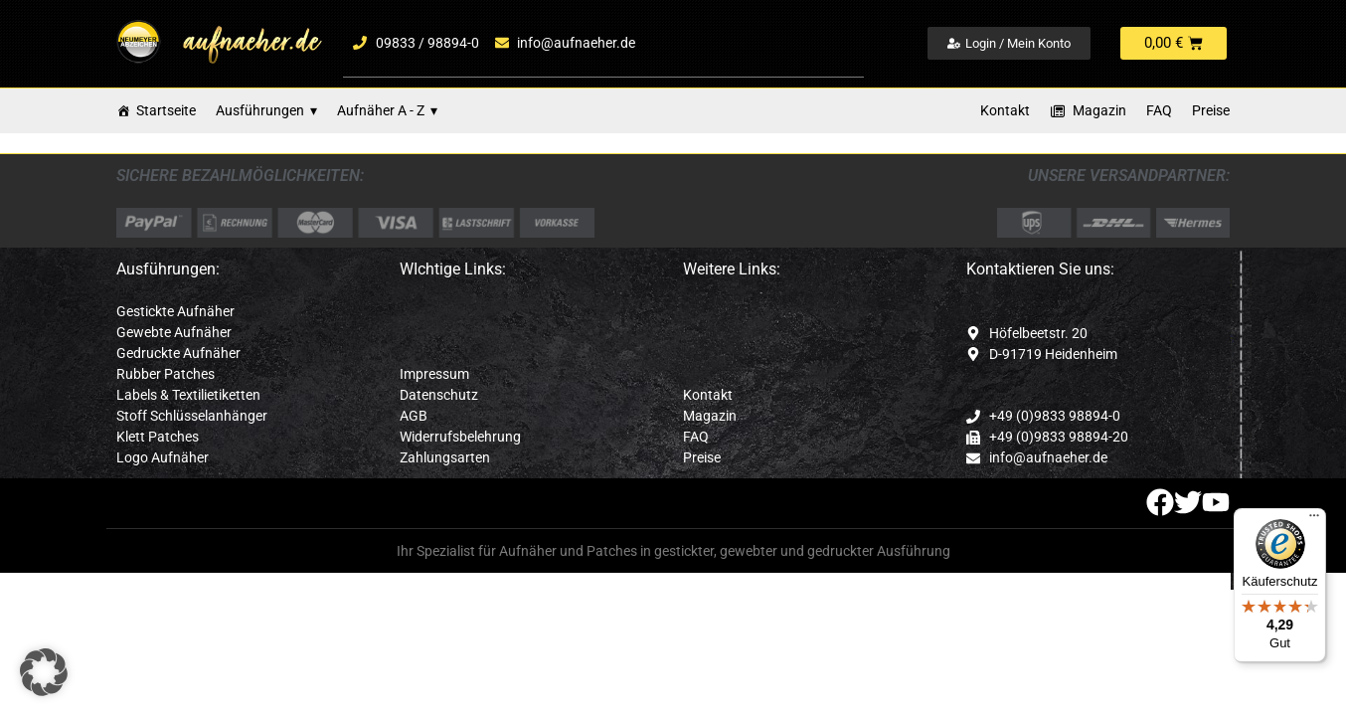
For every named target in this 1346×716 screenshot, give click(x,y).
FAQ (1159, 110)
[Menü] (1314, 520)
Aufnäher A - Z (387, 111)
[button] (43, 672)
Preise (1211, 110)
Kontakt (1005, 110)
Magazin (1099, 110)
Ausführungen (266, 111)
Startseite (166, 110)
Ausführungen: (168, 269)
